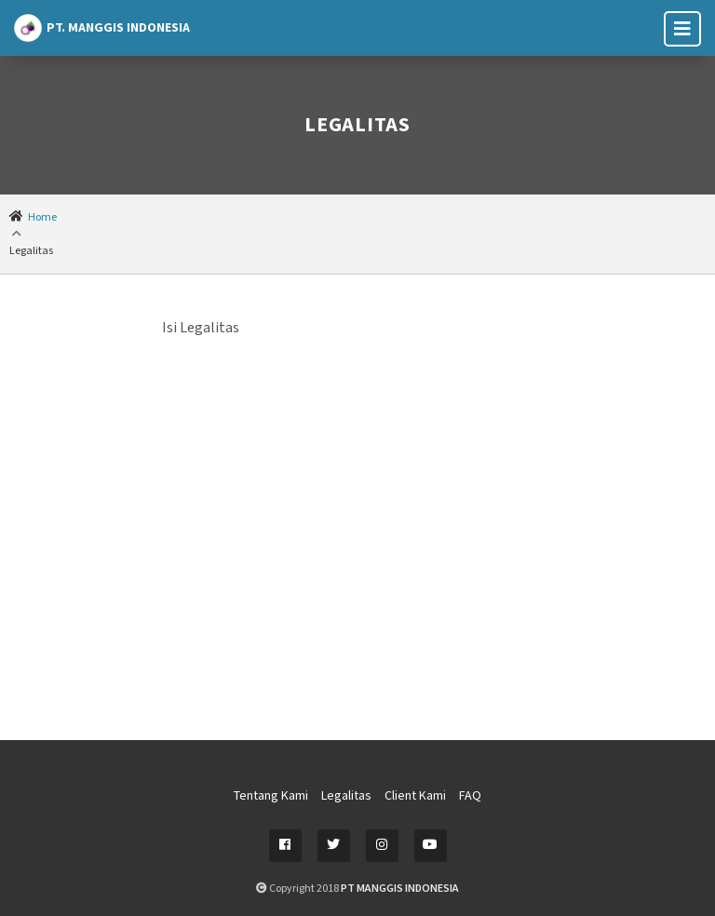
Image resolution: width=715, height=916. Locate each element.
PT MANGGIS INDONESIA (400, 889)
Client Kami (415, 796)
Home (42, 217)
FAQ (470, 796)
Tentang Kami (271, 796)
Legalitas (346, 796)
